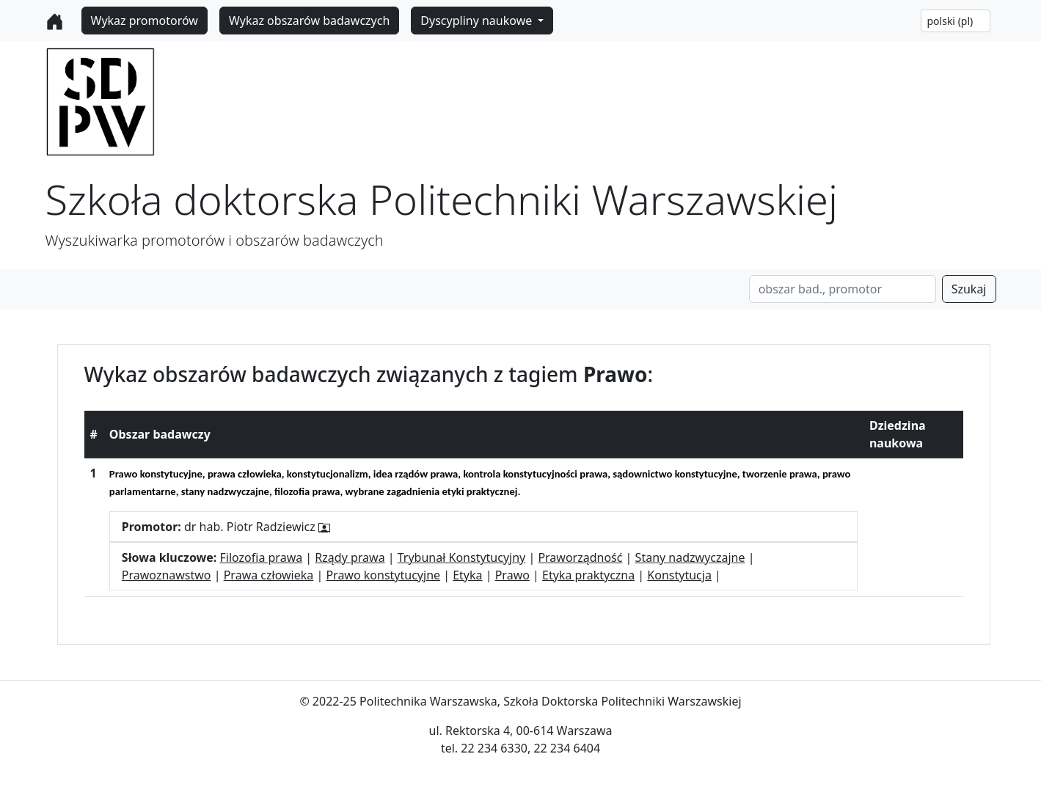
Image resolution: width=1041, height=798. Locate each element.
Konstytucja (679, 575)
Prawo (512, 575)
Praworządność (580, 557)
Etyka (467, 575)
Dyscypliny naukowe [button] (477, 20)
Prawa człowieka (269, 575)
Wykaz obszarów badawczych (309, 20)
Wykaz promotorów (144, 20)
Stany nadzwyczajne (690, 557)
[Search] (842, 289)
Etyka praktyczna (588, 575)
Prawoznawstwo (166, 575)
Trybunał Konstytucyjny (462, 557)
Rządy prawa (349, 557)
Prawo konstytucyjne (383, 575)
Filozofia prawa (260, 557)
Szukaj (969, 289)
